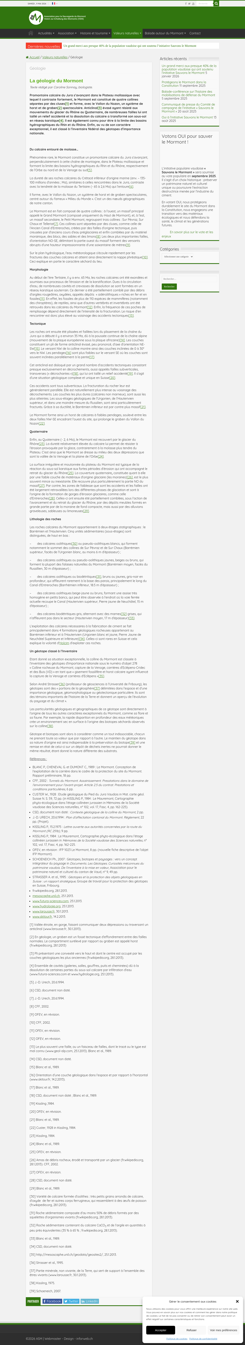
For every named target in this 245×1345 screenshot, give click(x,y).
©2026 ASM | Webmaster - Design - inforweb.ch (59, 1339)
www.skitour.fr (42, 916)
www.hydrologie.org (46, 906)
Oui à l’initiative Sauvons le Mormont (187, 117)
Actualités (45, 33)
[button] (237, 1301)
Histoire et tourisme (94, 33)
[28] (52, 498)
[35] (101, 676)
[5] (90, 170)
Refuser (191, 1330)
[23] (42, 444)
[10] (145, 257)
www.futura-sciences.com (51, 901)
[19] (130, 373)
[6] (131, 186)
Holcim (64, 643)
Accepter (160, 1330)
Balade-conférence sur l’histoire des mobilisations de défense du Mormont (188, 93)
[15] (36, 349)
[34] (82, 639)
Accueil (33, 57)
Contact (195, 33)
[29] (86, 511)
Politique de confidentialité (203, 1338)
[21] (143, 407)
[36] (62, 684)
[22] (42, 423)
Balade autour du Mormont (164, 33)
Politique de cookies (176, 1338)
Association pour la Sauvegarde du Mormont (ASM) (31, 33)
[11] (42, 299)
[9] (128, 245)
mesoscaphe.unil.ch (46, 896)
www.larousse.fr (44, 911)
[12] (89, 307)
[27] (41, 486)
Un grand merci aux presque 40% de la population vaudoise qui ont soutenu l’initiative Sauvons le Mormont (129, 45)
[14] (122, 340)
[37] (97, 688)
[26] (130, 477)
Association (66, 33)
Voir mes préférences (223, 1330)
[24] (101, 456)
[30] (75, 544)
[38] (50, 726)
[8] (98, 236)
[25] (70, 473)
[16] (68, 353)
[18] (75, 373)
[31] (98, 577)
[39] (132, 742)
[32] (124, 614)
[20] (112, 378)
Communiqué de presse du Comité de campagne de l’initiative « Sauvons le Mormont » (188, 108)
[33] (131, 618)
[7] (56, 224)
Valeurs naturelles (126, 33)
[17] (91, 357)
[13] (131, 315)
